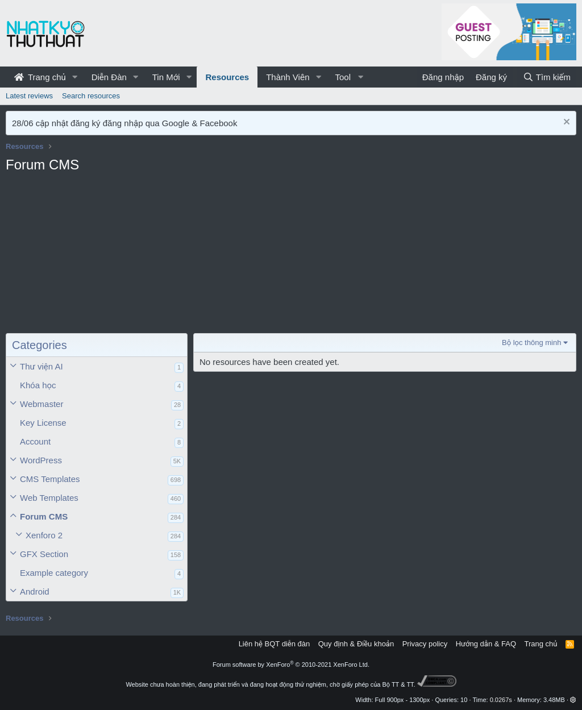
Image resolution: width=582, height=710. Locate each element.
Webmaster (41, 404)
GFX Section (44, 554)
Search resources (91, 96)
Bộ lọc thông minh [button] (531, 342)
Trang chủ (40, 77)
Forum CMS (44, 516)
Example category (54, 573)
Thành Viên (287, 77)
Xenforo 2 (44, 535)
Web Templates (49, 498)
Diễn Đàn (109, 77)
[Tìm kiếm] (546, 77)
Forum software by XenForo (291, 664)
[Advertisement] (97, 256)
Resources (227, 77)
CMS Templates (50, 479)
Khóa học (38, 385)
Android (34, 591)
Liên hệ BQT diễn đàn (274, 644)
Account (35, 441)
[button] (75, 77)
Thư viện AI (41, 366)
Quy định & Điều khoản (356, 644)
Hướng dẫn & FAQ (486, 644)
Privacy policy (424, 644)
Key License (43, 422)
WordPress (41, 460)
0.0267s (501, 699)
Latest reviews (29, 96)
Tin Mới (166, 77)
